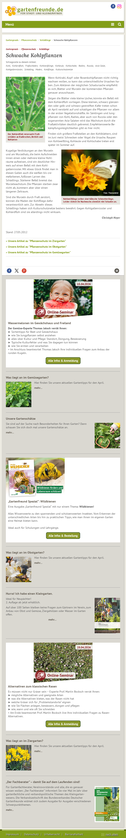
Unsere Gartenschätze (20, 418)
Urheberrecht (52, 834)
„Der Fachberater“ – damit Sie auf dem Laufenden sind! (43, 782)
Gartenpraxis (12, 40)
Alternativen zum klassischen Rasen (32, 686)
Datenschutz (31, 834)
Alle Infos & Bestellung (63, 535)
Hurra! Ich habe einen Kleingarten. (29, 593)
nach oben (112, 834)
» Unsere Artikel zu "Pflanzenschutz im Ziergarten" (36, 241)
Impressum (12, 834)
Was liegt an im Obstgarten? (25, 552)
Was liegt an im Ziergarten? (24, 741)
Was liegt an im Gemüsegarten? (27, 377)
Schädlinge (45, 40)
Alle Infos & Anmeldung (63, 361)
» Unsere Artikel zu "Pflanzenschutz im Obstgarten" (36, 246)
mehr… (38, 388)
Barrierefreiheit (74, 834)
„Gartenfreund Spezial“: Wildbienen (32, 501)
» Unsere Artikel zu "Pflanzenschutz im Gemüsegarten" (38, 252)
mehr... (10, 810)
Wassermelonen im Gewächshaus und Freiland (39, 323)
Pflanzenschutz (29, 40)
